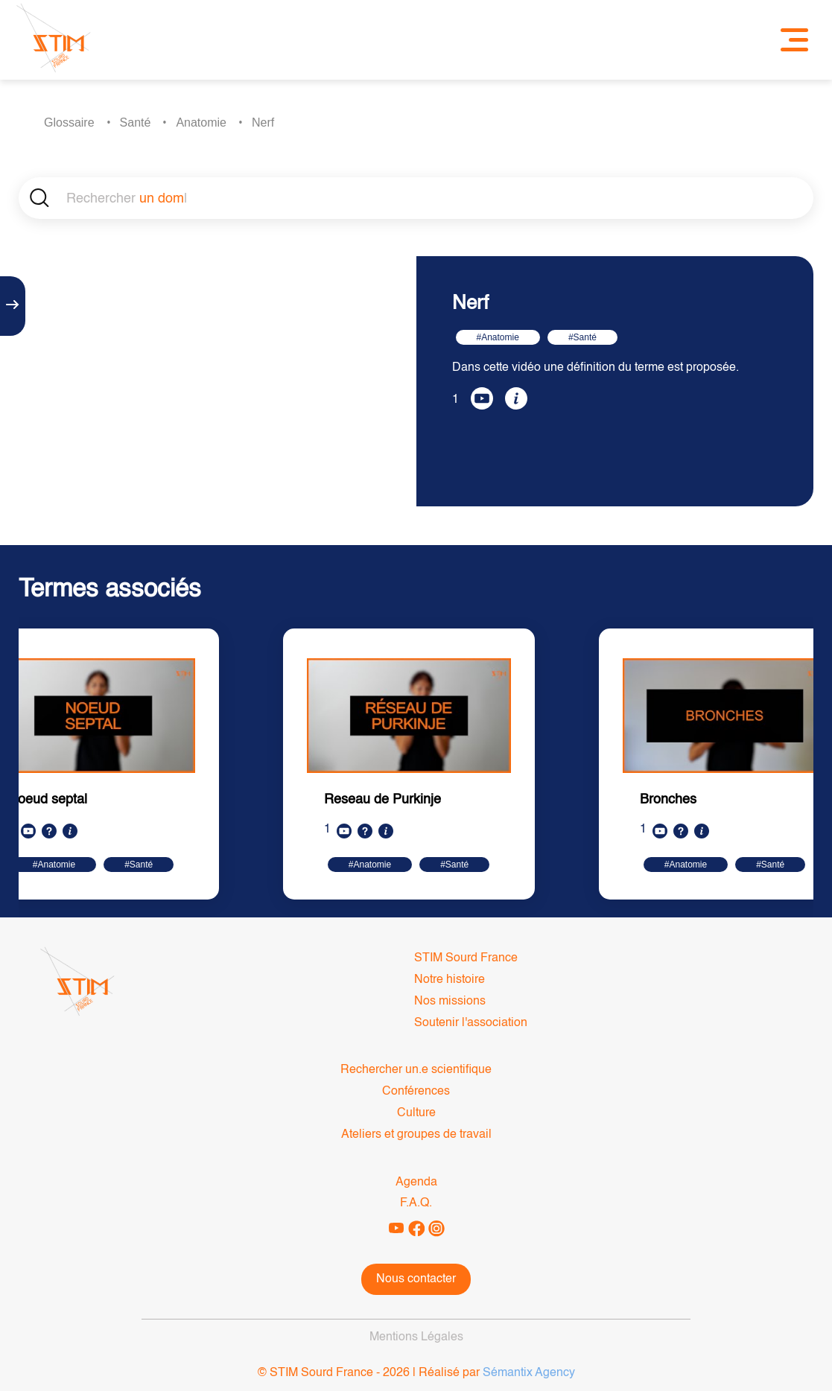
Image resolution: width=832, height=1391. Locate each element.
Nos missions (450, 1002)
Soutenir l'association (470, 1023)
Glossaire (69, 122)
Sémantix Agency (529, 1373)
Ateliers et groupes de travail (416, 1135)
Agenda (416, 1182)
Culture (416, 1113)
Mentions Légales (416, 1337)
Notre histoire (449, 980)
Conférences (416, 1092)
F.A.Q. (416, 1203)
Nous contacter (416, 1279)
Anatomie (201, 122)
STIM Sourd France (466, 958)
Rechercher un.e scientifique (416, 1070)
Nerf (263, 122)
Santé (135, 122)
